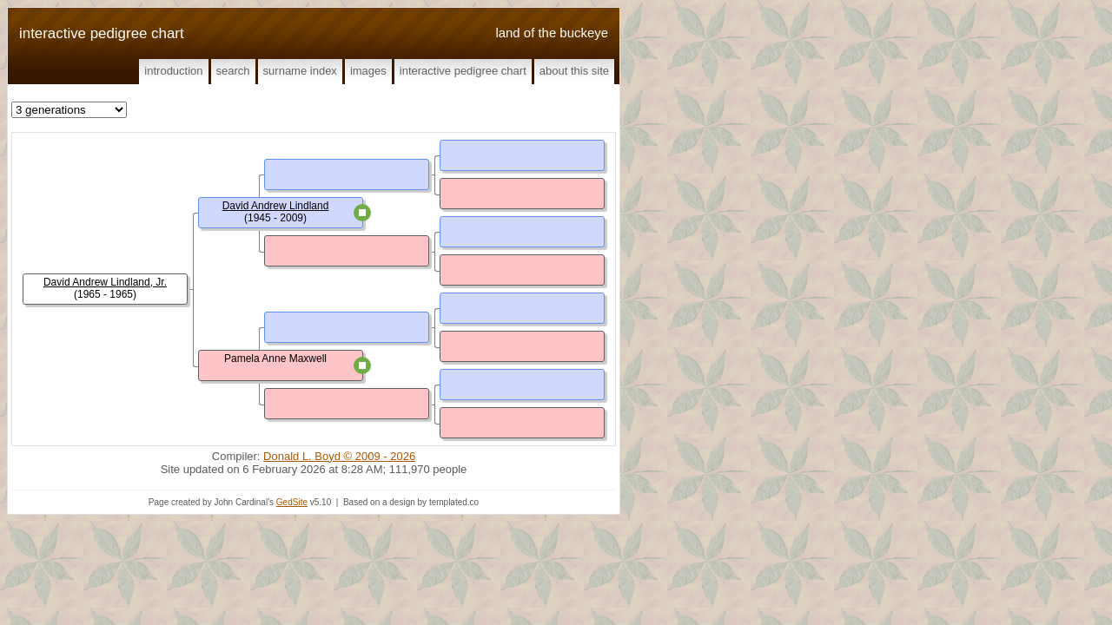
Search (233, 70)
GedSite (292, 502)
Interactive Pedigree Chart (463, 70)
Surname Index (300, 70)
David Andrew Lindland (275, 206)
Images (368, 70)
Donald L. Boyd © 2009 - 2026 (339, 456)
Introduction (173, 70)
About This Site (574, 70)
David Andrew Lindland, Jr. (105, 282)
